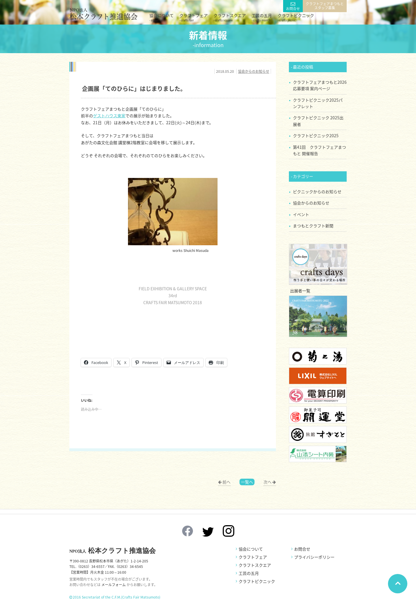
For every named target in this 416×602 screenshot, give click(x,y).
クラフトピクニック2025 (316, 135)
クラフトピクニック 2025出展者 (318, 121)
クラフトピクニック (296, 17)
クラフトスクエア (229, 17)
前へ (226, 482)
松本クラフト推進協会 (112, 550)
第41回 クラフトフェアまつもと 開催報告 (319, 150)
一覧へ (247, 482)
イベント (301, 214)
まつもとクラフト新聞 (313, 225)
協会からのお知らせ (253, 71)
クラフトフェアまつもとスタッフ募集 (325, 5)
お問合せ (293, 8)
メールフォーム (113, 584)
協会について (161, 17)
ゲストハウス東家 (109, 115)
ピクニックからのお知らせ (317, 191)
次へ (267, 482)
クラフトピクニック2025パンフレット (318, 103)
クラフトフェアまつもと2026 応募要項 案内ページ (320, 85)
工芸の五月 (262, 17)
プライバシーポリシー (314, 557)
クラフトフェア (193, 17)
